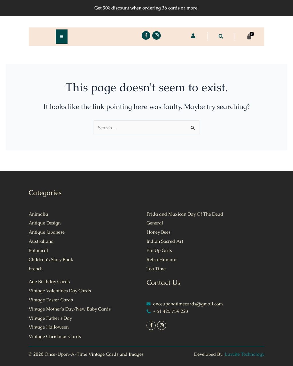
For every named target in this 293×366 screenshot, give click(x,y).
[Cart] (249, 36)
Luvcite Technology (244, 354)
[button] (221, 36)
